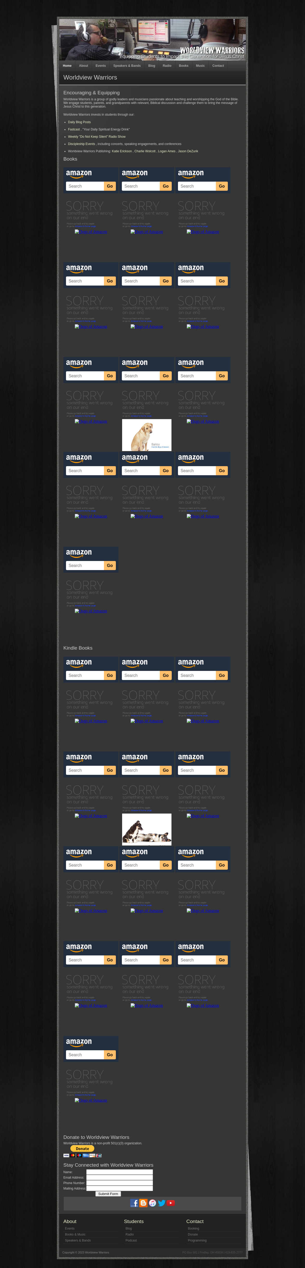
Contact (218, 66)
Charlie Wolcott (144, 151)
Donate (193, 1234)
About (83, 66)
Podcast (131, 1240)
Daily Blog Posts (79, 122)
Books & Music (75, 1234)
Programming (197, 1240)
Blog (151, 66)
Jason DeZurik (188, 151)
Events (101, 66)
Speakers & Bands (127, 66)
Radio (167, 66)
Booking (193, 1228)
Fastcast (74, 129)
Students (134, 1221)
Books (184, 66)
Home (67, 66)
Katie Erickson (122, 151)
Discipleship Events (81, 144)
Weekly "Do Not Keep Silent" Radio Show (96, 136)
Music (200, 66)
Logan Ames (167, 151)
